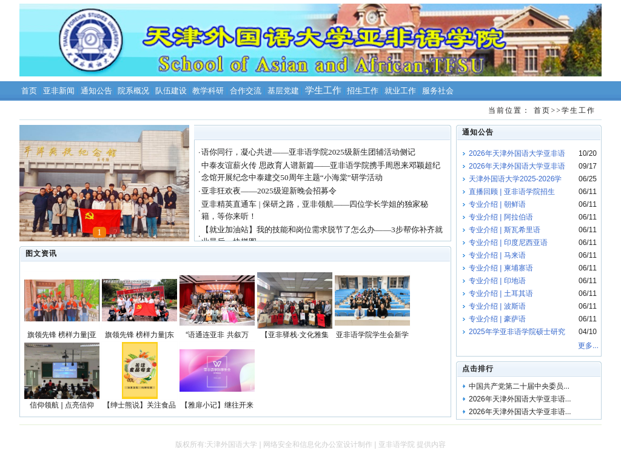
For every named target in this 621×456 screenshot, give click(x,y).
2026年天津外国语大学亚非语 (517, 153)
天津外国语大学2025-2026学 (515, 179)
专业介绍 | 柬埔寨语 (501, 268)
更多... (588, 345)
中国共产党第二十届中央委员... (519, 386)
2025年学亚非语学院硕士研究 (517, 331)
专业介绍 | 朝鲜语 (497, 204)
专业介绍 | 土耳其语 (501, 293)
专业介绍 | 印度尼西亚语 (508, 242)
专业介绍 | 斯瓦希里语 (504, 230)
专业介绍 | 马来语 (497, 255)
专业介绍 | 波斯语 (497, 306)
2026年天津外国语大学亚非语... (520, 399)
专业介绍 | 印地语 (497, 281)
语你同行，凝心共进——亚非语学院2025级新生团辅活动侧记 (308, 151)
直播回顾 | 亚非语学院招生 (512, 191)
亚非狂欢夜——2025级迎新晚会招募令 (268, 190)
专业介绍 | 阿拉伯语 (501, 217)
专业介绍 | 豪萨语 (497, 319)
